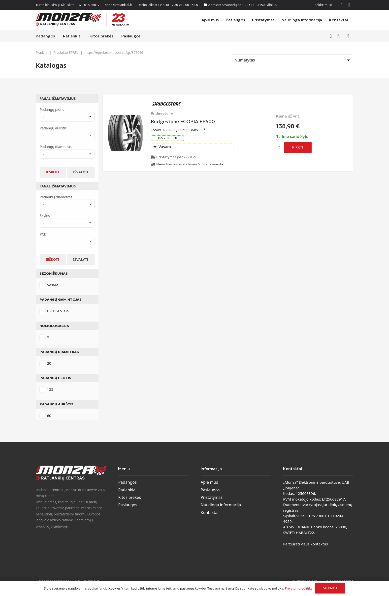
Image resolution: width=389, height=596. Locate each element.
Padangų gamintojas (60, 299)
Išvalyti (80, 172)
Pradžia (41, 52)
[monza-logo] (68, 17)
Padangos (127, 482)
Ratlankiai (127, 490)
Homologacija (54, 326)
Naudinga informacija (221, 504)
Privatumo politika (298, 588)
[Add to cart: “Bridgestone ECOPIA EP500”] (298, 147)
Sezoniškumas (53, 273)
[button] (339, 36)
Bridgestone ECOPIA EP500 (183, 121)
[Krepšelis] (348, 36)
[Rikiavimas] (292, 60)
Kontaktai (210, 512)
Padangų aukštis (56, 404)
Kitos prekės (129, 497)
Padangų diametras (59, 352)
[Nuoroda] (332, 35)
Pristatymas (212, 497)
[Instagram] (349, 5)
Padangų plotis (55, 378)
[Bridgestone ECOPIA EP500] (125, 117)
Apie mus (209, 482)
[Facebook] (341, 5)
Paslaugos (127, 504)
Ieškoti (52, 172)
